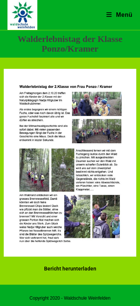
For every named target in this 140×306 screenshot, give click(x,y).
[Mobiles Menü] (119, 15)
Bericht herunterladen (70, 269)
